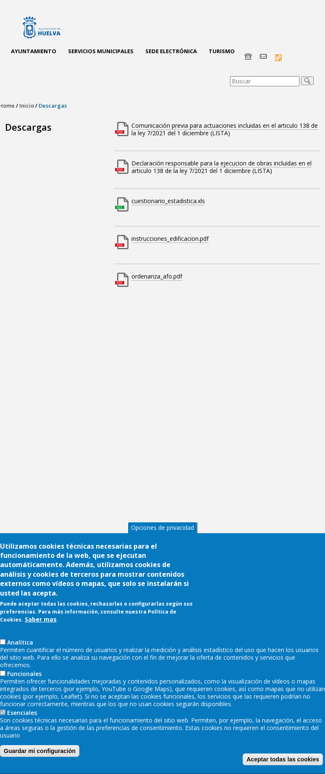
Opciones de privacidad (162, 538)
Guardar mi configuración (40, 762)
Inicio (26, 105)
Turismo (222, 51)
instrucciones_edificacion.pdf (170, 239)
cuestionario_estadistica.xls (168, 201)
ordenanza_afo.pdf (156, 276)
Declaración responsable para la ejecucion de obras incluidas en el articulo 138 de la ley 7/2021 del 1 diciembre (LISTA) (221, 167)
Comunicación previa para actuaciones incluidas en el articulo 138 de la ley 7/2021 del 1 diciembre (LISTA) (224, 129)
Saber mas (41, 630)
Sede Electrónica (171, 51)
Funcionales (24, 685)
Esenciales (22, 724)
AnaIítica (20, 654)
